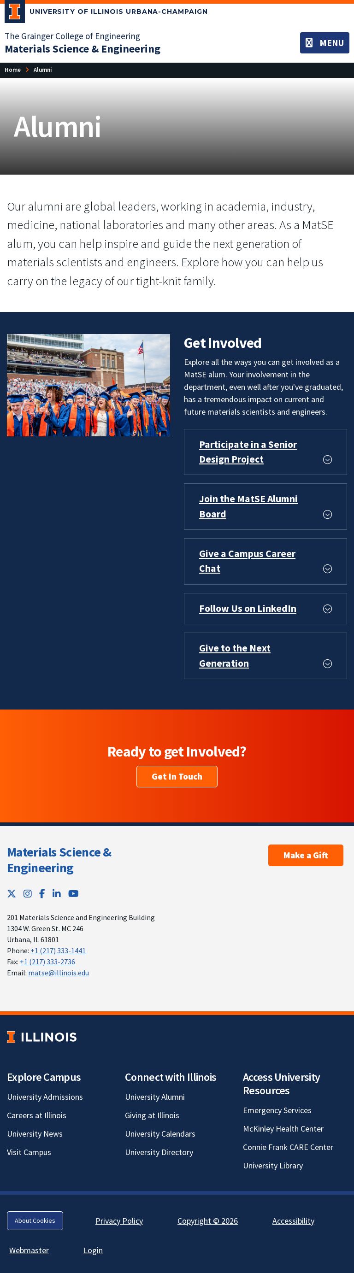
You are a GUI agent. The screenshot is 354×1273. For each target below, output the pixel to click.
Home (13, 69)
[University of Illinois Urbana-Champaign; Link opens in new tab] (106, 13)
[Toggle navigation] (324, 42)
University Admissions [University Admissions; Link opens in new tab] (45, 1096)
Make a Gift (305, 855)
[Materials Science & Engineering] (82, 48)
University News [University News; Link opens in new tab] (35, 1133)
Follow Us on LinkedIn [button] (247, 608)
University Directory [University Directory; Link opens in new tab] (159, 1152)
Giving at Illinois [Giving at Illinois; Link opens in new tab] (152, 1115)
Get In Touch (177, 776)
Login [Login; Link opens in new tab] (93, 1250)
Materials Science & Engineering (59, 860)
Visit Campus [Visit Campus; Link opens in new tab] (29, 1152)
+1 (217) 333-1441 (58, 950)
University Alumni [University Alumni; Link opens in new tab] (155, 1096)
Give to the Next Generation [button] (235, 655)
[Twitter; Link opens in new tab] (11, 893)
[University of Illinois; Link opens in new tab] (42, 1037)
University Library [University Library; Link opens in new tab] (273, 1165)
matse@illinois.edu (58, 972)
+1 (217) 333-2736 (47, 961)
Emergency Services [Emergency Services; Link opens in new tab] (277, 1110)
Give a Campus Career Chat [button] (247, 561)
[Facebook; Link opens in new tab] (42, 893)
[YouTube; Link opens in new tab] (73, 893)
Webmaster (29, 1250)
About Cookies (35, 1220)
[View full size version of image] (88, 384)
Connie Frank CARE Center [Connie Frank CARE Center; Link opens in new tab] (288, 1147)
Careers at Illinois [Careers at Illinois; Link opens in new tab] (36, 1115)
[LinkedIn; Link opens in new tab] (57, 893)
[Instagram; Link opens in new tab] (28, 893)
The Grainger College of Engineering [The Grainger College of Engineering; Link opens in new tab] (72, 35)
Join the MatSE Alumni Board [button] (248, 506)
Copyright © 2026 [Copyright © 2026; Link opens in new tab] (207, 1220)
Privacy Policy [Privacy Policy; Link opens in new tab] (119, 1220)
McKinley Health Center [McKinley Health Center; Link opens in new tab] (283, 1128)
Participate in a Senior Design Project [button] (248, 451)
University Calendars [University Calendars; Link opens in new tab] (160, 1133)
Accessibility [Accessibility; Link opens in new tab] (293, 1220)
